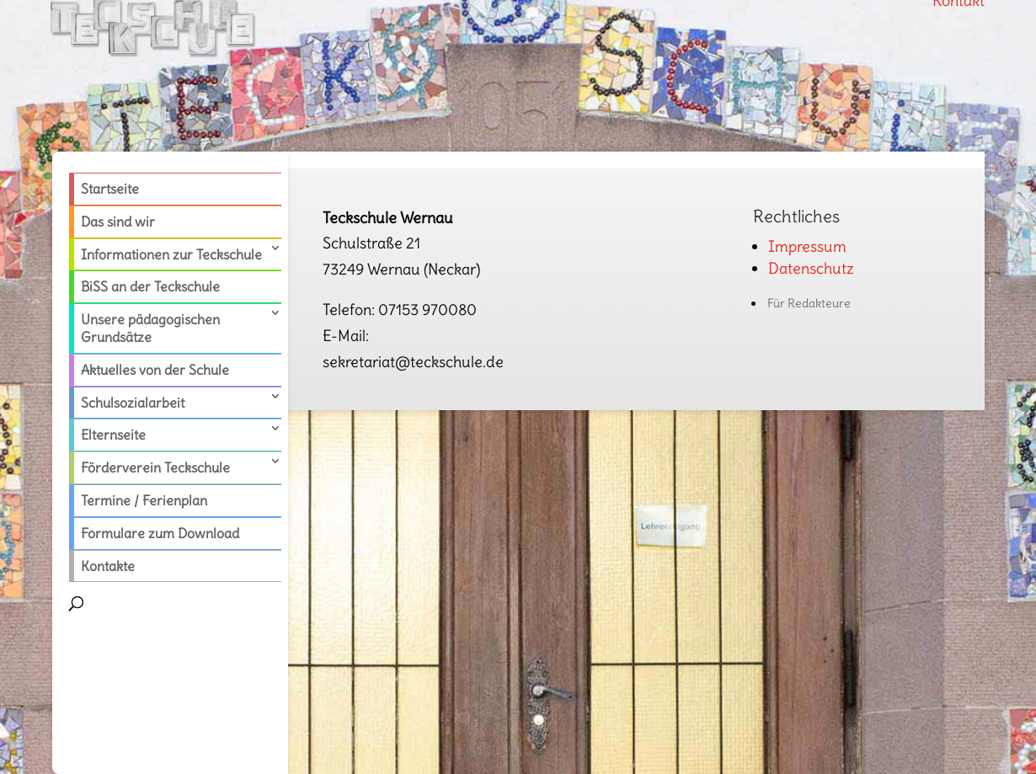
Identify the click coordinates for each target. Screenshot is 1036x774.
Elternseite (113, 434)
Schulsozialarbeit (132, 402)
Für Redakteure (809, 303)
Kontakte (108, 566)
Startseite (110, 188)
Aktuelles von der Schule (155, 369)
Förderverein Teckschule (155, 467)
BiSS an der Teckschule (150, 286)
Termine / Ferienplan (144, 500)
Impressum (807, 246)
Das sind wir (118, 221)
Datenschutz (811, 268)
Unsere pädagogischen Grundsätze (150, 328)
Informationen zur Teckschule (171, 254)
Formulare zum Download (160, 533)
